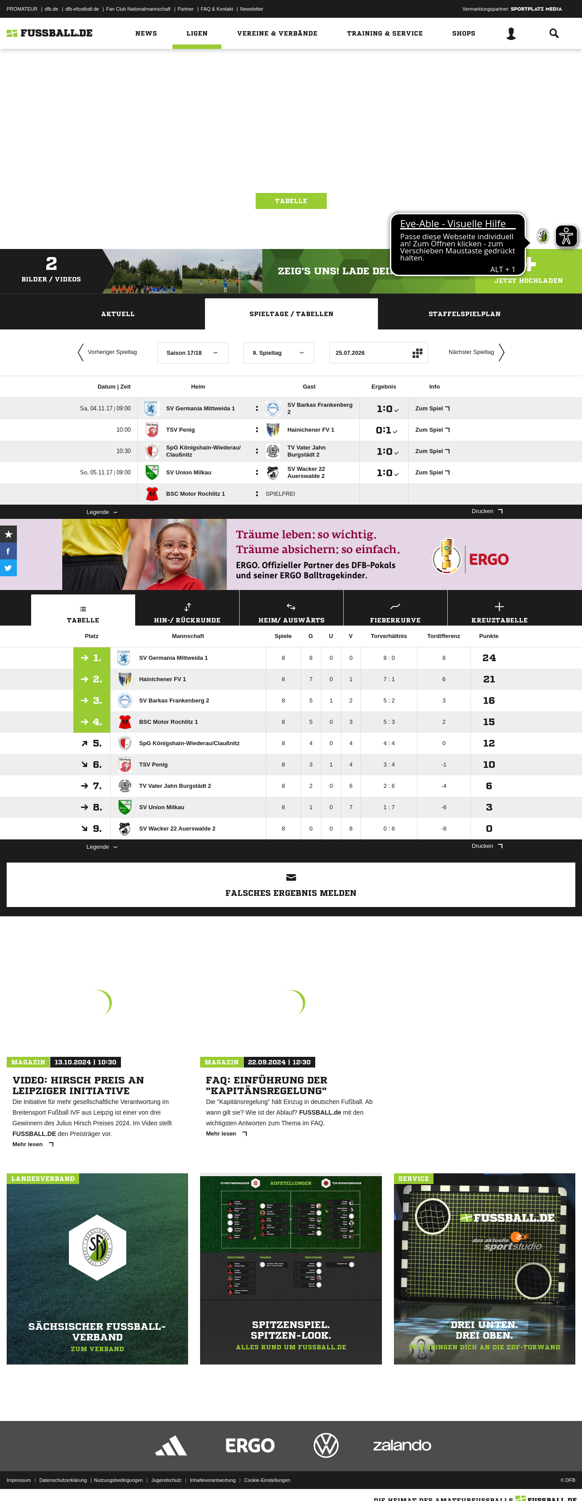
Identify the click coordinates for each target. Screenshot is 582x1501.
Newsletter (251, 9)
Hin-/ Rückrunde (187, 611)
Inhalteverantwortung (213, 1480)
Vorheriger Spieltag (105, 352)
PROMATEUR (22, 9)
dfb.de (51, 9)
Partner (186, 9)
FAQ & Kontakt (217, 9)
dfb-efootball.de (82, 9)
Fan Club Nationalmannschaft (138, 9)
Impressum (19, 1480)
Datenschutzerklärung (63, 1480)
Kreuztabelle (499, 611)
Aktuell (118, 314)
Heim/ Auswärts (291, 611)
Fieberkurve (395, 611)
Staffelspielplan (465, 314)
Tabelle (291, 201)
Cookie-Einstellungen (267, 1480)
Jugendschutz (166, 1480)
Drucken (487, 511)
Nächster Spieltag (479, 352)
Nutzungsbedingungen (118, 1480)
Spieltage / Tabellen (291, 314)
